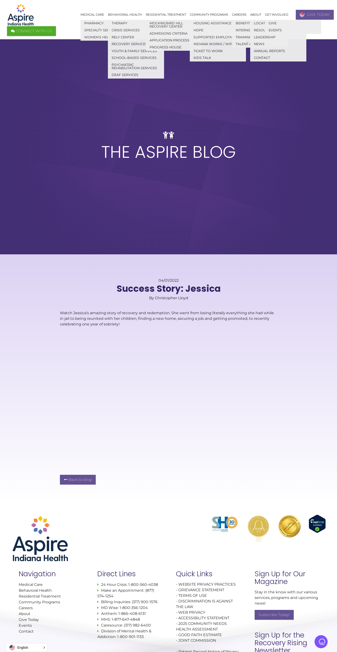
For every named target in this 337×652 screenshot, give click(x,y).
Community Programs (209, 14)
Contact (26, 631)
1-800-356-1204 (134, 607)
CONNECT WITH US (31, 31)
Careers (239, 14)
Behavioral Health (125, 14)
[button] (27, 647)
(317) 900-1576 (145, 602)
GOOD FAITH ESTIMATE (200, 635)
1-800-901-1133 (130, 636)
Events (25, 625)
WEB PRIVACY (191, 612)
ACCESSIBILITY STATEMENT (203, 618)
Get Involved (276, 14)
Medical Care (92, 14)
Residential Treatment (166, 14)
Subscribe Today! (274, 614)
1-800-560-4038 (142, 584)
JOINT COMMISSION (197, 640)
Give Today (29, 619)
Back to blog (78, 479)
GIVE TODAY (315, 14)
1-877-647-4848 (126, 619)
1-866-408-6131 (132, 613)
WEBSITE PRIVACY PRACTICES (207, 584)
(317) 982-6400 (137, 625)
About (255, 14)
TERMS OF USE (192, 595)
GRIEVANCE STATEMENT (201, 590)
